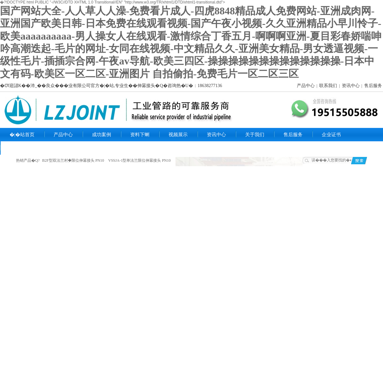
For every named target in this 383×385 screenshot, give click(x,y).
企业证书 (331, 134)
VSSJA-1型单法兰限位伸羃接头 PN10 (139, 160)
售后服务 (373, 85)
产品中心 (306, 85)
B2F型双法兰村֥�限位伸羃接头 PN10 (73, 160)
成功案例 (101, 134)
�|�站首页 (22, 134)
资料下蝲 (139, 134)
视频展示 (178, 134)
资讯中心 (351, 85)
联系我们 (328, 85)
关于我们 (254, 134)
